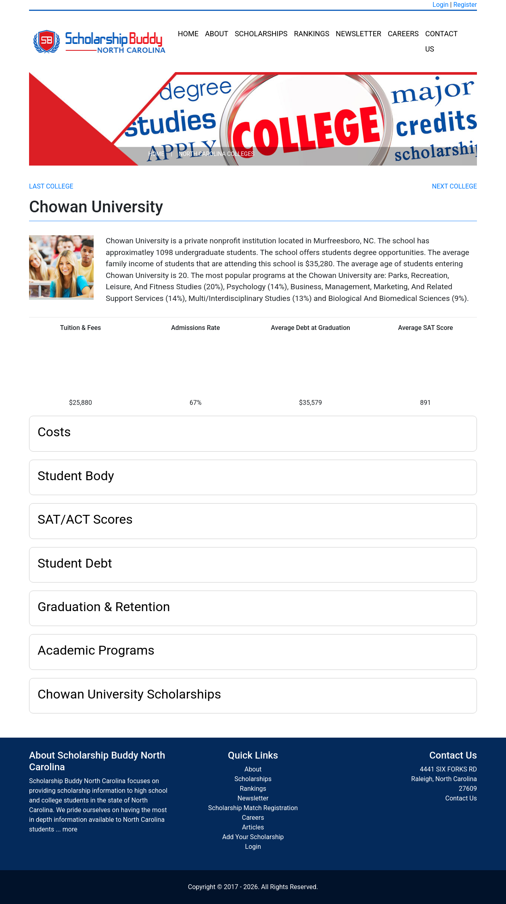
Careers (403, 33)
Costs (54, 432)
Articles (253, 827)
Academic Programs (96, 650)
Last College (51, 186)
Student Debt (75, 563)
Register (465, 4)
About (216, 33)
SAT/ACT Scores (85, 519)
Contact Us (441, 41)
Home (188, 33)
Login (440, 4)
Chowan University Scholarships (129, 694)
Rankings (311, 33)
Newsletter (358, 33)
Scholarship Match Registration (253, 808)
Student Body (76, 475)
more (70, 829)
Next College (454, 186)
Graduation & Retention (104, 606)
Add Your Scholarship (253, 837)
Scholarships (261, 33)
